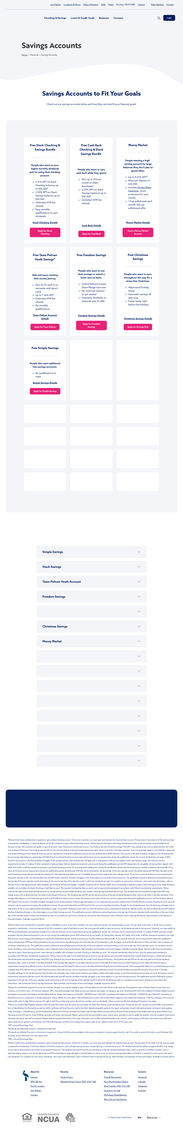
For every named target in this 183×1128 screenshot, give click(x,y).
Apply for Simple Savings (45, 391)
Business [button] (104, 17)
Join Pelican (55, 4)
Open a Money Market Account (138, 232)
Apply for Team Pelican (45, 327)
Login (169, 18)
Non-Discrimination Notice (116, 1081)
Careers (141, 4)
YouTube (142, 1090)
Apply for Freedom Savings (91, 325)
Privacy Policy (66, 1077)
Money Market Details (138, 222)
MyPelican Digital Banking (115, 1095)
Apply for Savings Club (137, 327)
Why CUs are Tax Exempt (115, 1099)
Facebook (142, 1077)
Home (24, 55)
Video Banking (157, 4)
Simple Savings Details (45, 382)
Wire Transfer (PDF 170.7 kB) (117, 1086)
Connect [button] (118, 17)
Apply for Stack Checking (45, 232)
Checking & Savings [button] (55, 17)
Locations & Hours (72, 4)
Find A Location (37, 1086)
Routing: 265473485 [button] (125, 4)
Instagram (142, 1086)
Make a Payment (90, 4)
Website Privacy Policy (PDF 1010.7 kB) (78, 1081)
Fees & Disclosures (112, 1077)
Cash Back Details (91, 225)
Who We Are (36, 1081)
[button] (91, 552)
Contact (170, 4)
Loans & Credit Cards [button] (83, 17)
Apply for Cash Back (91, 234)
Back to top (154, 1117)
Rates (111, 4)
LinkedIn (142, 1081)
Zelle (103, 4)
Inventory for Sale (112, 1090)
